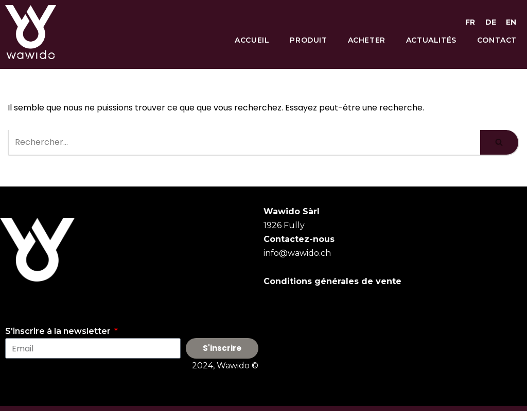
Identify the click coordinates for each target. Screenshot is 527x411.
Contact (497, 40)
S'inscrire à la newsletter (59, 331)
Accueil (252, 40)
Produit (308, 40)
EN (511, 22)
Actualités (431, 40)
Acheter (366, 40)
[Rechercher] (244, 143)
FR (470, 22)
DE (490, 22)
